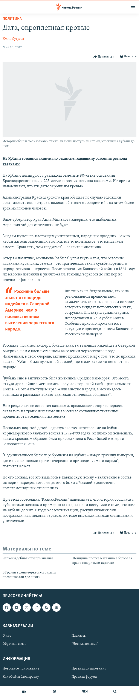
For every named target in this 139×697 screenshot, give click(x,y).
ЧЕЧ (85, 691)
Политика (12, 19)
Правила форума (84, 677)
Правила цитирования (89, 668)
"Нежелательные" (85, 644)
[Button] (103, 56)
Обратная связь (14, 644)
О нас (7, 635)
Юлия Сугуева (13, 39)
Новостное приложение (21, 668)
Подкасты (79, 635)
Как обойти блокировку (21, 677)
